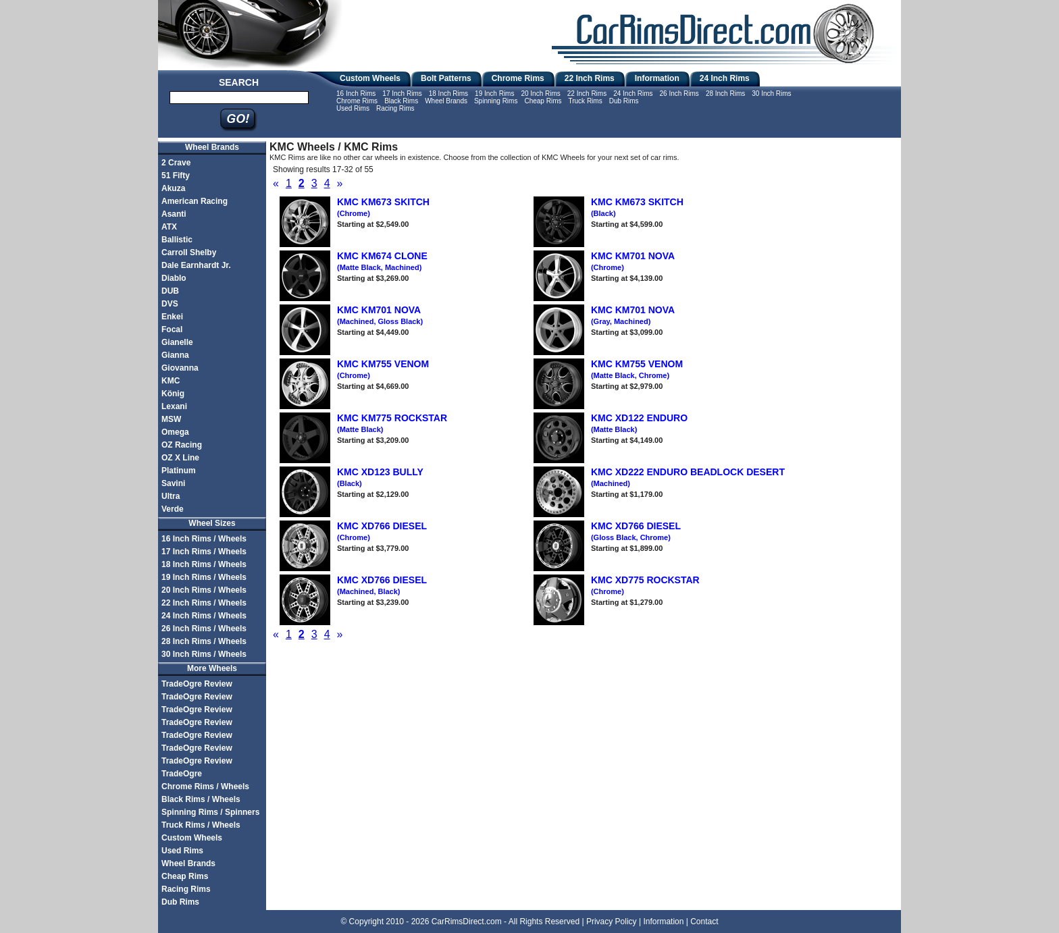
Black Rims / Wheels (200, 799)
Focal (171, 329)
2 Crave (175, 162)
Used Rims (352, 108)
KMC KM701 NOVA (380, 315)
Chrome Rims (518, 78)
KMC (170, 380)
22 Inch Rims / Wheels (204, 603)
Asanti (173, 214)
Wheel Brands (446, 101)
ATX (169, 227)
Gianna (175, 355)
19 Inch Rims (494, 93)
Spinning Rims (495, 101)
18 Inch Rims (448, 93)
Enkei (172, 316)
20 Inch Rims (540, 93)
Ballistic (176, 239)
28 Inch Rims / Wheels (204, 641)
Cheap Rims (542, 101)
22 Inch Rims (590, 78)
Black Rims (401, 101)
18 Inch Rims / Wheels (204, 564)
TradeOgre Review (196, 684)
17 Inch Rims (401, 93)
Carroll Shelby (188, 252)
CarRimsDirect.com (467, 921)
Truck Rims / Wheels (200, 825)
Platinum (178, 470)
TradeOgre (181, 773)
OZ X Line (180, 457)
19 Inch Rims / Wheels (204, 577)
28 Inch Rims (725, 93)
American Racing (194, 201)
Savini (173, 483)
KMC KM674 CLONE (382, 261)
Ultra (170, 496)
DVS (169, 304)
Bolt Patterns (446, 78)
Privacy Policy (611, 921)
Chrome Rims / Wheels (205, 786)
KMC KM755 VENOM (637, 369)
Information (657, 78)
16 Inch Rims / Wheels (204, 538)
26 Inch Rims (679, 93)
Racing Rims (395, 108)
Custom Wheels (370, 78)
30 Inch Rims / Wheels (204, 654)
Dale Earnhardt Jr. (196, 265)
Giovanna (180, 368)
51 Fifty (175, 175)
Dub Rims (624, 101)
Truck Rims (585, 101)
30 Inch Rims (771, 93)
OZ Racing (181, 445)
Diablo (173, 278)
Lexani (174, 406)
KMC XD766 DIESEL (636, 531)
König (172, 393)
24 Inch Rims (725, 78)
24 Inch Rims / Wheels (204, 615)
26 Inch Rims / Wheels (204, 628)
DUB (170, 291)
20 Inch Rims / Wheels (204, 590)
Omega (175, 432)
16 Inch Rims (356, 93)
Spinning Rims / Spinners (210, 812)
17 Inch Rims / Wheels (204, 551)
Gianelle (177, 342)
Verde (172, 509)
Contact (704, 921)
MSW (171, 419)
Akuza (173, 188)
